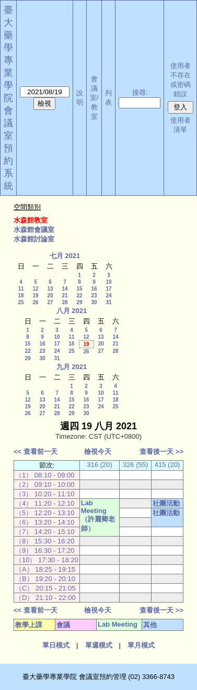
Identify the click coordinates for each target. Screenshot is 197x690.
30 (94, 302)
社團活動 (166, 503)
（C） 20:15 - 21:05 (45, 588)
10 (108, 282)
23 (94, 295)
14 (64, 289)
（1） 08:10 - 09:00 (44, 475)
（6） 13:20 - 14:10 (44, 522)
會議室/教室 (94, 97)
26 (35, 302)
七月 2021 (65, 256)
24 (108, 295)
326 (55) (135, 465)
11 (21, 289)
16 (94, 289)
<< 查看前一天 (35, 451)
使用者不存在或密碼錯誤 (180, 80)
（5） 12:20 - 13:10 (44, 513)
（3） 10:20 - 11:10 (44, 494)
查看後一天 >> (161, 451)
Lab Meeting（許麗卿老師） (98, 515)
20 (50, 295)
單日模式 (55, 645)
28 (64, 302)
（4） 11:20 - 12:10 (44, 503)
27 (50, 302)
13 (50, 289)
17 (108, 289)
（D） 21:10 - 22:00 (45, 598)
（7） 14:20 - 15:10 (44, 532)
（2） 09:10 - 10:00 (44, 484)
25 (21, 302)
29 (79, 302)
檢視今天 (97, 451)
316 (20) (99, 465)
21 (64, 295)
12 (35, 289)
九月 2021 (71, 367)
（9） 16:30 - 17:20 (44, 550)
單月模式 (141, 645)
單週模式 (98, 645)
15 (79, 289)
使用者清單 (180, 124)
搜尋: (140, 92)
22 (79, 295)
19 (35, 295)
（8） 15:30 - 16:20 (44, 541)
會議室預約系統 (8, 148)
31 (108, 302)
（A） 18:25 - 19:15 (45, 569)
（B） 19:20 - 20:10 (45, 579)
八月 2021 (71, 311)
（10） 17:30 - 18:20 (46, 560)
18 (21, 295)
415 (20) (167, 465)
